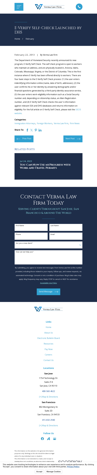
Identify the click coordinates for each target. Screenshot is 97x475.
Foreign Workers (44, 123)
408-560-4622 (48, 391)
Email (53, 235)
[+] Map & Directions (48, 397)
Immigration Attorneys (25, 123)
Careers (48, 355)
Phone (18, 235)
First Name (20, 226)
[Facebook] (42, 438)
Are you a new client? (24, 243)
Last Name (55, 226)
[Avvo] (48, 438)
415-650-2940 (48, 420)
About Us (48, 333)
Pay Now (49, 349)
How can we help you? (24, 252)
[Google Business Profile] (54, 438)
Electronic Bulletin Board (48, 338)
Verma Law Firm (61, 123)
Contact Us (49, 360)
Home (48, 327)
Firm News (75, 123)
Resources (48, 344)
